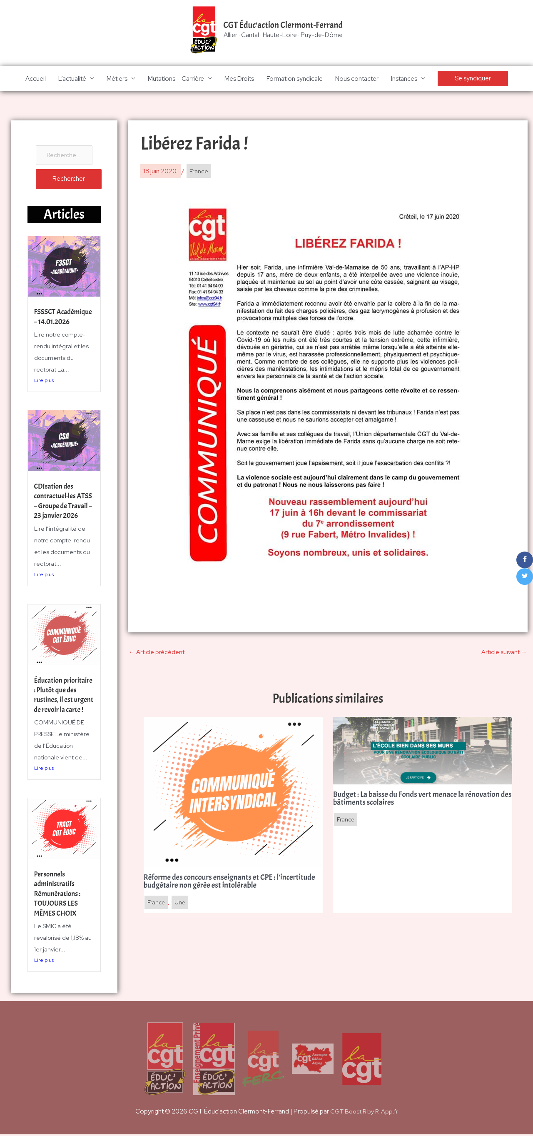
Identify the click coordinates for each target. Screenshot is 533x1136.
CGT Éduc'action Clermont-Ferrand (283, 25)
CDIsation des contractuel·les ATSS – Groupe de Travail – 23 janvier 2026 (62, 507)
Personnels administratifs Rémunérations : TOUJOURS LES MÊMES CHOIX (58, 895)
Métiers (117, 79)
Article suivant (504, 653)
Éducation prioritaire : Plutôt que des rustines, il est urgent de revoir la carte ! (63, 701)
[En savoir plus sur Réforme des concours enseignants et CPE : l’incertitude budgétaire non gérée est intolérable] (233, 793)
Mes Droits (239, 79)
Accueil (35, 79)
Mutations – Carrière (176, 79)
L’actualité (72, 79)
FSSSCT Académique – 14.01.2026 (55, 323)
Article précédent (156, 653)
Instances (404, 79)
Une (181, 904)
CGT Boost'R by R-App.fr (364, 1113)
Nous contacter (357, 79)
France (199, 172)
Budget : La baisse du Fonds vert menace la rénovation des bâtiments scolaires (420, 800)
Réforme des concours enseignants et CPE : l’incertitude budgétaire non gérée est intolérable (223, 883)
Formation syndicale (294, 79)
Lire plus (44, 391)
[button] (473, 79)
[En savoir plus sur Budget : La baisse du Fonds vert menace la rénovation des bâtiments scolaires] (422, 751)
